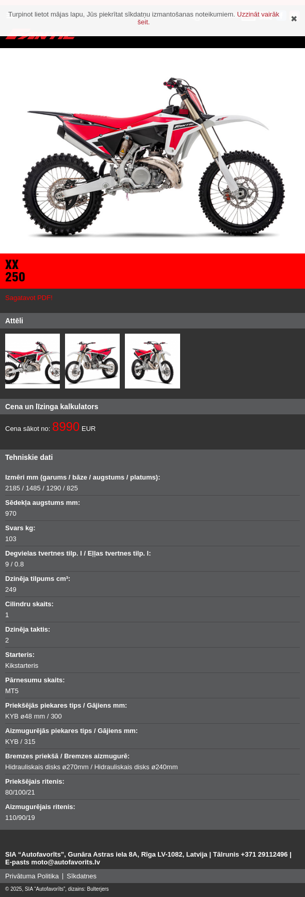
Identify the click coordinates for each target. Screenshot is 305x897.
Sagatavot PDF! (29, 298)
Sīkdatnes (82, 876)
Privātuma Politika (32, 876)
